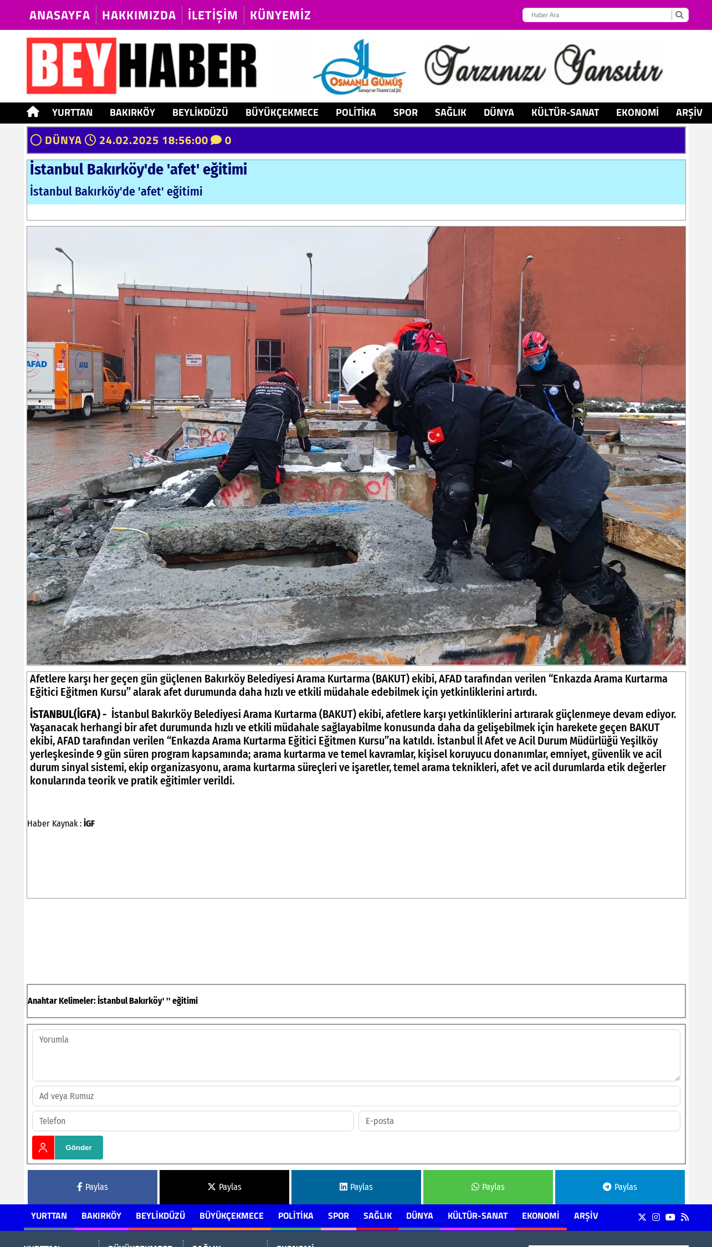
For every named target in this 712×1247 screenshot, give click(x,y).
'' (168, 1000)
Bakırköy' (147, 1000)
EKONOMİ (637, 112)
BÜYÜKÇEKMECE (282, 112)
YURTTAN (72, 112)
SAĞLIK (451, 112)
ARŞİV (689, 112)
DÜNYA (499, 112)
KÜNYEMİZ (280, 15)
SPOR (405, 112)
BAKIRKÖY (132, 112)
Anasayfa (59, 15)
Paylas (92, 1187)
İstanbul (112, 1000)
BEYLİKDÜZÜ (200, 112)
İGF (89, 823)
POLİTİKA (356, 112)
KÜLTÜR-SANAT (565, 112)
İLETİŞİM (213, 15)
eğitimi (185, 1000)
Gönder (78, 1147)
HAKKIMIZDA (139, 15)
